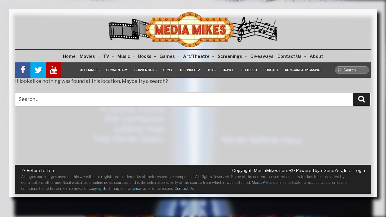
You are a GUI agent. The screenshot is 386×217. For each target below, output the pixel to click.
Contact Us (292, 56)
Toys (211, 70)
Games (170, 56)
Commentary (117, 70)
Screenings (233, 56)
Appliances (90, 70)
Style (168, 70)
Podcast (271, 70)
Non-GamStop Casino (302, 70)
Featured (249, 70)
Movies (90, 56)
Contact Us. (185, 188)
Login (359, 170)
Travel (228, 70)
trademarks (135, 188)
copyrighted (99, 188)
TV (109, 56)
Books (147, 56)
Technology (190, 70)
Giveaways (262, 56)
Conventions (145, 70)
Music (126, 56)
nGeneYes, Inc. (336, 170)
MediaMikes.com (271, 170)
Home (69, 56)
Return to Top (40, 170)
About (316, 56)
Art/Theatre (199, 56)
